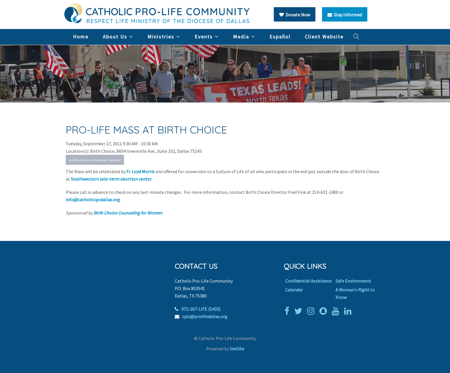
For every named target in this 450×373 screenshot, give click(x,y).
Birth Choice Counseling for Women (128, 213)
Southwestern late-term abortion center (111, 179)
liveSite (237, 348)
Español (279, 36)
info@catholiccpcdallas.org (93, 199)
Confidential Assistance (308, 281)
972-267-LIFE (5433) (200, 309)
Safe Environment (353, 281)
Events (204, 36)
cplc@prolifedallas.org (204, 316)
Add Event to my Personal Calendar (95, 160)
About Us (115, 36)
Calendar (294, 290)
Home (80, 36)
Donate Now (294, 15)
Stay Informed (344, 15)
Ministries (161, 36)
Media (241, 36)
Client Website (324, 36)
